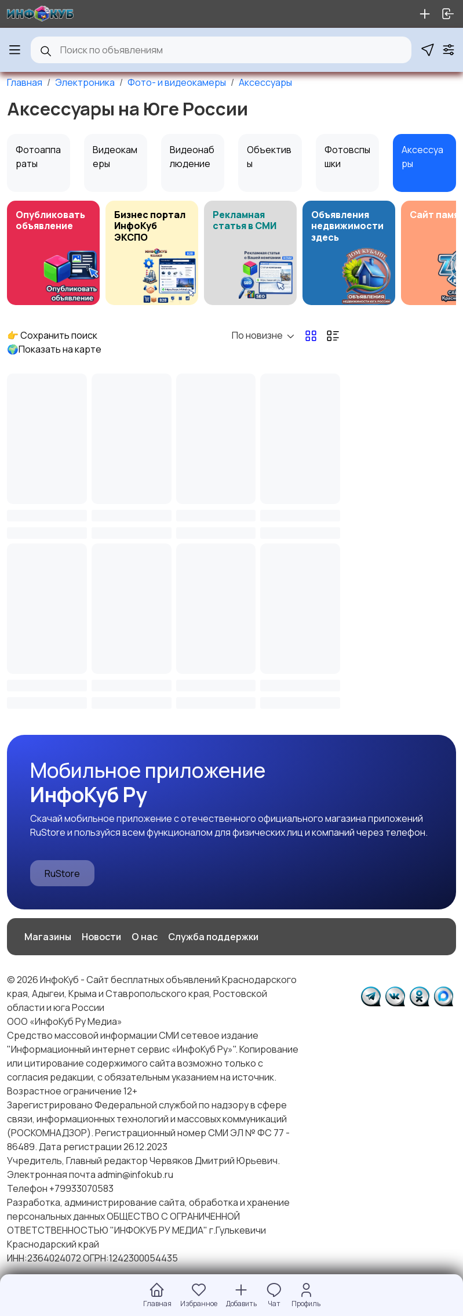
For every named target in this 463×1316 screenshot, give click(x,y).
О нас (145, 936)
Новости (101, 936)
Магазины (47, 936)
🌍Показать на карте (54, 349)
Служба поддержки (213, 936)
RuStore (62, 873)
